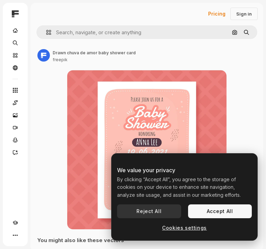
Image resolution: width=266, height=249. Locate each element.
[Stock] (15, 55)
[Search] (15, 42)
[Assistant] (15, 152)
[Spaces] (15, 102)
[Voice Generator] (15, 140)
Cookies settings (184, 228)
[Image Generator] (15, 115)
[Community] (15, 67)
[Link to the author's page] (43, 55)
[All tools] (15, 90)
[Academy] (15, 222)
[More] (15, 235)
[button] (45, 32)
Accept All (220, 211)
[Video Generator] (15, 127)
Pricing (216, 14)
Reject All (148, 211)
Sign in (244, 14)
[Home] (15, 30)
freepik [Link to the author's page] (60, 59)
